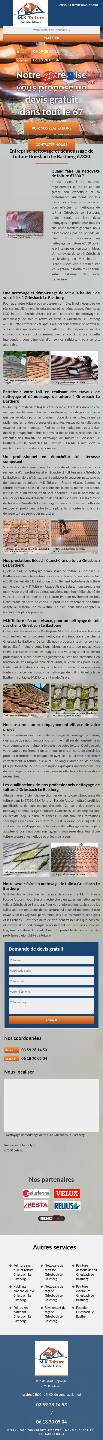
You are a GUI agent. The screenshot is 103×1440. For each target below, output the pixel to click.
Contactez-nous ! (51, 144)
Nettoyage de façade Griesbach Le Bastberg (54, 1293)
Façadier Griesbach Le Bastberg (85, 1312)
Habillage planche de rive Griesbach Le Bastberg (24, 1293)
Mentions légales (79, 1430)
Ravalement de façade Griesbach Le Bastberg (55, 1314)
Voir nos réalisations (51, 128)
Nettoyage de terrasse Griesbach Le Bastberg (54, 1272)
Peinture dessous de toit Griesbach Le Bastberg (86, 1272)
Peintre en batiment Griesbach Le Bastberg (22, 1314)
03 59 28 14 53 (46, 51)
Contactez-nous (51, 1434)
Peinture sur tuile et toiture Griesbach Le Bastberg (23, 1272)
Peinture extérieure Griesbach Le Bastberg (85, 1293)
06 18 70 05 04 (46, 60)
